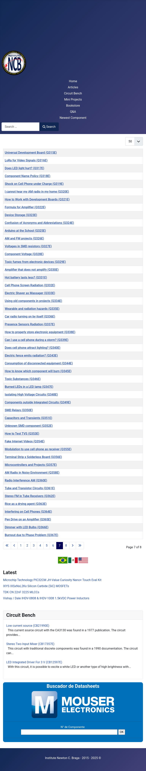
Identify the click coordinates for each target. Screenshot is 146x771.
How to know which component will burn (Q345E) (38, 371)
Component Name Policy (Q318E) (27, 176)
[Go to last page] (80, 545)
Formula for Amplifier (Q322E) (25, 207)
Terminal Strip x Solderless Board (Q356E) (33, 457)
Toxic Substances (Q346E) (22, 379)
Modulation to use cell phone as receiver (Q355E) (38, 449)
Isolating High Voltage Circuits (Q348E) (31, 394)
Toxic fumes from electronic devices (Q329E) (35, 262)
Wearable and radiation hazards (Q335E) (32, 308)
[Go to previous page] (14, 545)
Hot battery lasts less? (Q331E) (26, 277)
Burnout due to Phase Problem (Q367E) (31, 535)
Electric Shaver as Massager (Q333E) (30, 293)
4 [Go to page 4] (40, 545)
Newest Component (73, 118)
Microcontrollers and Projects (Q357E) (31, 465)
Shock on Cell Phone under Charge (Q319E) (34, 184)
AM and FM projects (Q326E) (24, 238)
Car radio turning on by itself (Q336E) (30, 316)
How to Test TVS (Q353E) (22, 433)
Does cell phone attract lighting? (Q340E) (32, 348)
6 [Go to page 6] (53, 545)
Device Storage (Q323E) (21, 215)
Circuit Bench (73, 93)
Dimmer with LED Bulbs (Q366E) (26, 527)
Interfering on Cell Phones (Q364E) (28, 511)
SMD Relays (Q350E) (19, 410)
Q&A (73, 111)
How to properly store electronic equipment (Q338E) (40, 332)
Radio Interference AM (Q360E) (26, 480)
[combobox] (21, 126)
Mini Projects (73, 99)
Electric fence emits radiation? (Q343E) (31, 355)
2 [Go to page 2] (27, 545)
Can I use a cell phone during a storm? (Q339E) (36, 340)
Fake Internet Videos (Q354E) (24, 441)
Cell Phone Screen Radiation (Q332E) (30, 285)
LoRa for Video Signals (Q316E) (26, 160)
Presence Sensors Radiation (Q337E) (30, 324)
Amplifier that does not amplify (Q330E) (32, 269)
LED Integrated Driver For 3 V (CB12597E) (34, 662)
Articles (73, 87)
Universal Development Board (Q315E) (31, 152)
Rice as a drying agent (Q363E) (26, 504)
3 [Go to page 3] (34, 545)
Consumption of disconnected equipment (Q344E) (39, 363)
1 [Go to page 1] (21, 545)
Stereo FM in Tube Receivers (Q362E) (30, 496)
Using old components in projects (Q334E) (33, 301)
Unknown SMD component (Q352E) (29, 426)
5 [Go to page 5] (47, 545)
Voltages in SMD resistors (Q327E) (28, 246)
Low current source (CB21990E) (27, 625)
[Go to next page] (72, 545)
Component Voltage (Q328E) (24, 254)
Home (73, 81)
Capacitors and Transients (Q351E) (28, 418)
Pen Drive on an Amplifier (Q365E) (28, 519)
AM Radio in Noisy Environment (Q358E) (32, 472)
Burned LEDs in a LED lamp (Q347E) (29, 387)
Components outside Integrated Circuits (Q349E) (38, 402)
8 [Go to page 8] (66, 545)
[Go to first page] (7, 545)
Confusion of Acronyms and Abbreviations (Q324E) (39, 223)
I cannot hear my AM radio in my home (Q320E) (37, 191)
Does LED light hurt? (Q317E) (24, 168)
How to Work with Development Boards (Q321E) (37, 199)
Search (49, 126)
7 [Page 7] (59, 545)
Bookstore (73, 105)
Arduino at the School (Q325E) (25, 230)
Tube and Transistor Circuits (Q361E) (30, 488)
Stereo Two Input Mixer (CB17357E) (30, 644)
